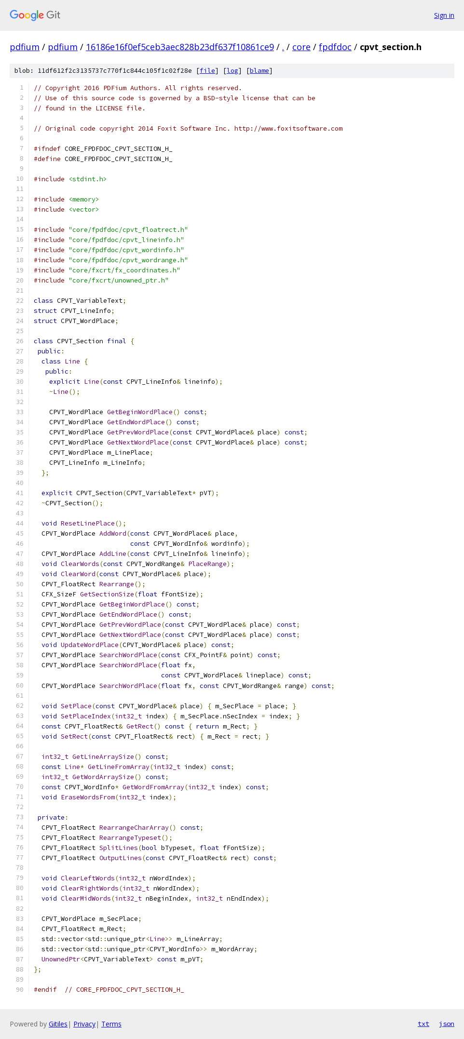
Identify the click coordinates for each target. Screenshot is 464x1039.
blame (259, 71)
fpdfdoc (335, 47)
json (446, 1023)
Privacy (84, 1023)
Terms (111, 1023)
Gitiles (58, 1023)
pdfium (25, 47)
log (232, 71)
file (207, 71)
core (301, 47)
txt (423, 1023)
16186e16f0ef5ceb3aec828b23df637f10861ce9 (180, 47)
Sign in (444, 15)
